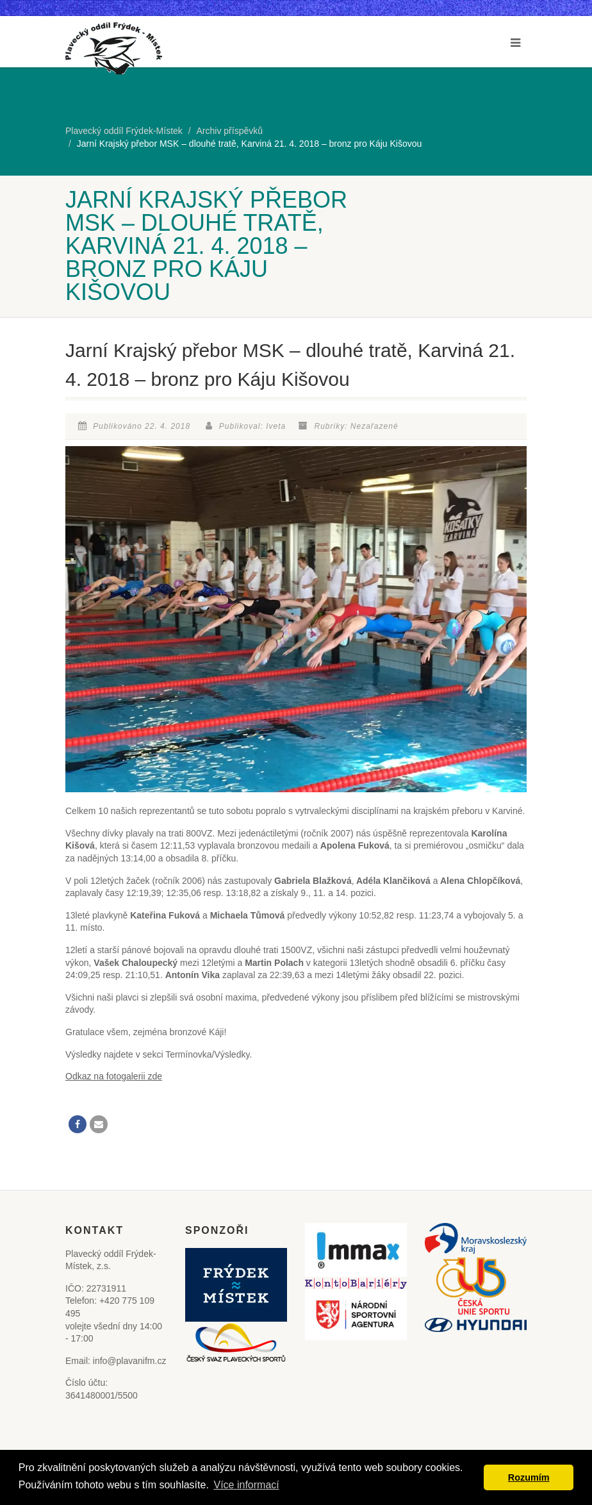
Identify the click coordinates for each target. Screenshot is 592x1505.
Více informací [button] (246, 1484)
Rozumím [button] (529, 1477)
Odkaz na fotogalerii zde (113, 1076)
